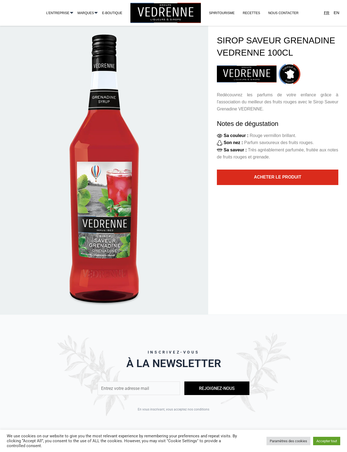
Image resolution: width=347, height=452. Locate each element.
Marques (86, 13)
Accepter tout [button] (326, 441)
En (336, 12)
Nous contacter (283, 13)
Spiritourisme (221, 13)
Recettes (251, 13)
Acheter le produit (277, 177)
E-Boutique (112, 13)
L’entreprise (57, 13)
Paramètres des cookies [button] (288, 441)
